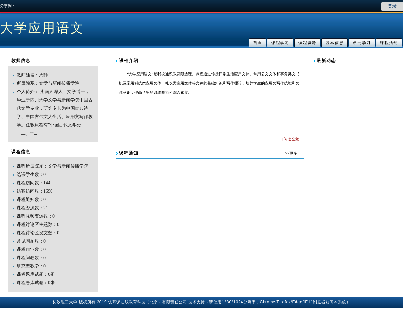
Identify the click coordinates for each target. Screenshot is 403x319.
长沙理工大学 (64, 302)
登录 (392, 6)
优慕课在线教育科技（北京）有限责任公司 (147, 302)
